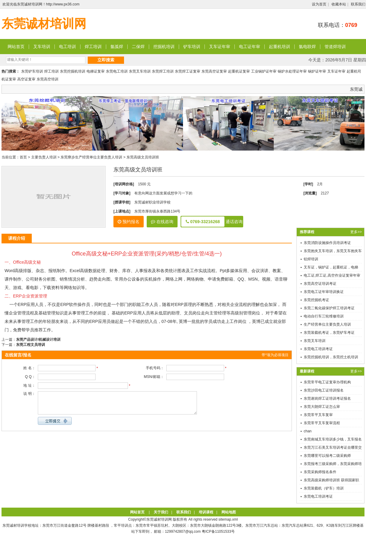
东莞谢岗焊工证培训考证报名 (327, 398)
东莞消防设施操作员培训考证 (327, 243)
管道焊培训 (335, 46)
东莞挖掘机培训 (72, 71)
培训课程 (206, 512)
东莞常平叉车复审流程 (322, 423)
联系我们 (358, 4)
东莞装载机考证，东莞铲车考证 (329, 332)
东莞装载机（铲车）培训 (324, 488)
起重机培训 (279, 46)
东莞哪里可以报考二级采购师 (327, 456)
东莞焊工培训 (163, 71)
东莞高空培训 (47, 79)
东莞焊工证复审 (187, 71)
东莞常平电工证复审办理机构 (327, 382)
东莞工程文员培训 (30, 345)
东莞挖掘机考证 (316, 300)
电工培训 (67, 46)
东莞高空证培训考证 (320, 283)
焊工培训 (93, 46)
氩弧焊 (116, 46)
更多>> (356, 232)
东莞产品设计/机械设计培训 (38, 339)
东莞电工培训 (117, 71)
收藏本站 (339, 4)
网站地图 (228, 512)
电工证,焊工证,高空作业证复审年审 (332, 275)
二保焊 (138, 46)
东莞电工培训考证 (318, 349)
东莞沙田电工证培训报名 (324, 390)
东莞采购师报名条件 (320, 472)
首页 (23, 157)
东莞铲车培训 (32, 71)
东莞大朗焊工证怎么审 (322, 407)
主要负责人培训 (44, 157)
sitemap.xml (228, 519)
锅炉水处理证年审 (292, 71)
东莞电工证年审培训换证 (324, 292)
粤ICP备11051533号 (218, 531)
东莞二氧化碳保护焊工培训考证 (329, 308)
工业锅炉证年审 (263, 71)
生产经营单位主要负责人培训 (327, 324)
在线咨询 (162, 221)
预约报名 (128, 221)
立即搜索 (105, 59)
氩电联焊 (307, 46)
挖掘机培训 (164, 46)
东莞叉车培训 (140, 71)
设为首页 (319, 4)
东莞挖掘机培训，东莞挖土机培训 (331, 357)
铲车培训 (191, 46)
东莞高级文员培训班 (142, 157)
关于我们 (161, 512)
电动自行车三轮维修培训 (324, 316)
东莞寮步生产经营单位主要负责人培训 (91, 157)
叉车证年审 (219, 46)
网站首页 (16, 46)
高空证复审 (26, 79)
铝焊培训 (311, 259)
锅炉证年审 (317, 71)
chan (308, 431)
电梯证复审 (96, 71)
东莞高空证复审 (214, 71)
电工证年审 (249, 46)
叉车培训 (41, 46)
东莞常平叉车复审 (318, 415)
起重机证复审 (239, 71)
